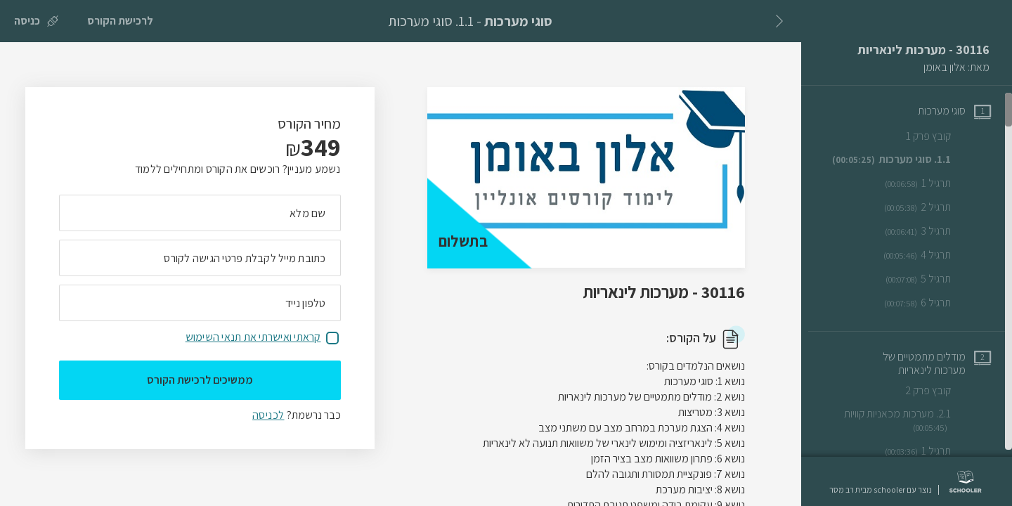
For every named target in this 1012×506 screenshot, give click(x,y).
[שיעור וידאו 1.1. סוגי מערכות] (911, 160)
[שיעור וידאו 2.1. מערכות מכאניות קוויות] (908, 420)
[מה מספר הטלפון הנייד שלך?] (200, 303)
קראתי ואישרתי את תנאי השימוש (253, 337)
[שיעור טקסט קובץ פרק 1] (948, 136)
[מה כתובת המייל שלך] (200, 258)
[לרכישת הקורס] (120, 21)
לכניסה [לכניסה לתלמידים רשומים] (268, 415)
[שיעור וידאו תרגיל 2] (937, 207)
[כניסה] (36, 21)
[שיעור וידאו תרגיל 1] (938, 183)
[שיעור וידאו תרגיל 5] (938, 279)
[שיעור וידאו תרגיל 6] (937, 303)
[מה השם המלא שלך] (200, 213)
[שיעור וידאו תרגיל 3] (938, 231)
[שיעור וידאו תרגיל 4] (937, 255)
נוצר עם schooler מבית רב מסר (880, 490)
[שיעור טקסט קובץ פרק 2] (948, 390)
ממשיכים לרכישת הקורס (200, 379)
